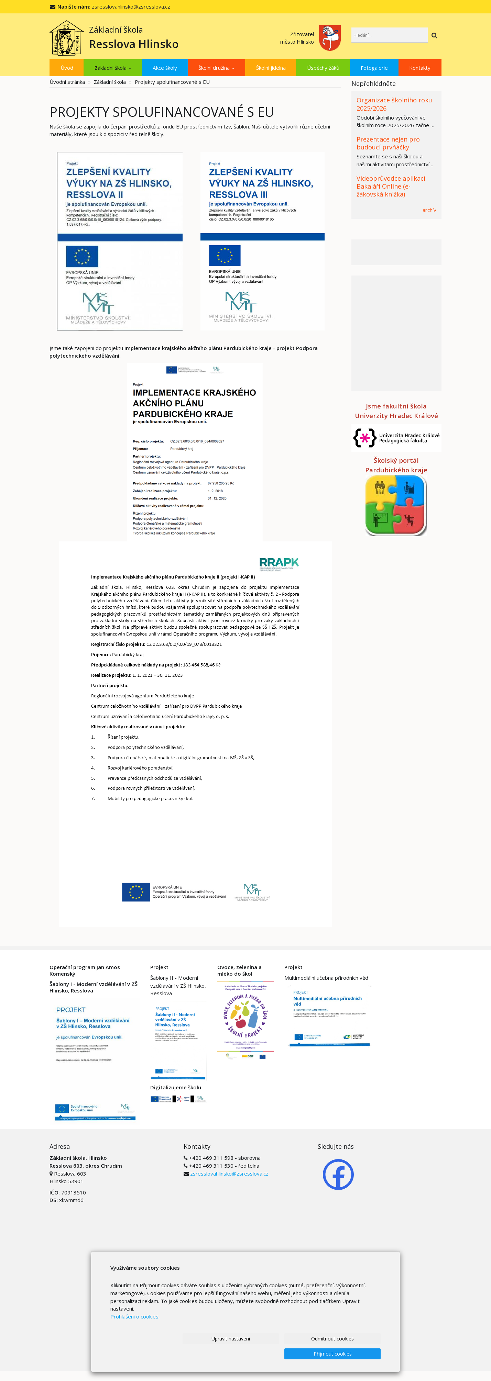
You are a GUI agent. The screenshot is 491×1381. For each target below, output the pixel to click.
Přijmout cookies (340, 1353)
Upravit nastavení (165, 1353)
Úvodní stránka (67, 81)
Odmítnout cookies (252, 1353)
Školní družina (216, 67)
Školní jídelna (271, 67)
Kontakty (419, 67)
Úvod (67, 67)
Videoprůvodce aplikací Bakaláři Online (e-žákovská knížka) (391, 186)
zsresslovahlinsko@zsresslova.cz (131, 6)
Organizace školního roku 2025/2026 (394, 104)
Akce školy (165, 67)
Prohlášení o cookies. (135, 1331)
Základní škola (113, 67)
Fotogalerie (374, 67)
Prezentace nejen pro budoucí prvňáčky (388, 143)
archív (429, 209)
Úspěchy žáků (323, 67)
